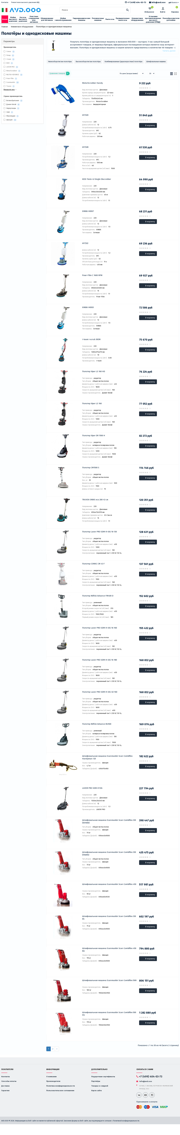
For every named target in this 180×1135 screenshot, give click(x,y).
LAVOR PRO (10, 67)
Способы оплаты (8, 1081)
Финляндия (11, 116)
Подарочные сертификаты (103, 1077)
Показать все (10, 90)
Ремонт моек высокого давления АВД (25, 2)
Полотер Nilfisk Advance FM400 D (97, 596)
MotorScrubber (11, 71)
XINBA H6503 (88, 307)
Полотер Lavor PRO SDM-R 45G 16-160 (99, 628)
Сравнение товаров (60, 73)
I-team (8, 59)
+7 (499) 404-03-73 (135, 2)
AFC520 (85, 115)
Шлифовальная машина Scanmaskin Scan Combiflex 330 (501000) (109, 821)
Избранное (149, 10)
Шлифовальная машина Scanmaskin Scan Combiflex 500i (109, 980)
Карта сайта (96, 1091)
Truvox (8, 86)
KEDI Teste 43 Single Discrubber (96, 179)
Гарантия (5, 1091)
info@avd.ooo (157, 2)
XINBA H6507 (88, 211)
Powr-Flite (10, 78)
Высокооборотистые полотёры (88, 62)
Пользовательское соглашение (60, 1091)
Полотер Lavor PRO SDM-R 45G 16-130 (99, 531)
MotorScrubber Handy (92, 83)
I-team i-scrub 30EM (91, 339)
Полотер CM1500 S (90, 467)
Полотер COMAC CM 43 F (93, 564)
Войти (162, 10)
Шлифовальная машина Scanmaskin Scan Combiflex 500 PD (109, 1013)
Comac (8, 51)
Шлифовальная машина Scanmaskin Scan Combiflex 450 (109, 884)
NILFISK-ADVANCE (12, 75)
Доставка (5, 1086)
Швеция (10, 120)
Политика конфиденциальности (60, 1086)
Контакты (4, 2)
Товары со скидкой (99, 1086)
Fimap (8, 55)
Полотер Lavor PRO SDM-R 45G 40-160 (99, 692)
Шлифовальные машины (156, 62)
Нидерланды (11, 108)
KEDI (8, 63)
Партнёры (95, 1081)
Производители (53, 1081)
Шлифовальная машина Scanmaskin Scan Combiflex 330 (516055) (109, 853)
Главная (4, 27)
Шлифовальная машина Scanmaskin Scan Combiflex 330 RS (109, 917)
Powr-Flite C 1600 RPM (92, 275)
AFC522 (85, 243)
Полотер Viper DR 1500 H (93, 435)
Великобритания (13, 101)
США (8, 112)
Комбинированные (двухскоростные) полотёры (123, 62)
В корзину (150, 93)
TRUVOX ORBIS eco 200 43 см (95, 499)
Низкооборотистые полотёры (60, 62)
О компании (51, 1077)
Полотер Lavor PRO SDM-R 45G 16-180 (99, 660)
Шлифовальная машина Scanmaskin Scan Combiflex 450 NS (109, 949)
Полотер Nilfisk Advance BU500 (96, 724)
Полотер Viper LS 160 (92, 403)
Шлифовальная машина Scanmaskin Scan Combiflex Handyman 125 (107, 757)
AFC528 (85, 147)
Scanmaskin (10, 82)
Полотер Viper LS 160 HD (93, 371)
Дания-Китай (12, 104)
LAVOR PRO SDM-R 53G (92, 788)
